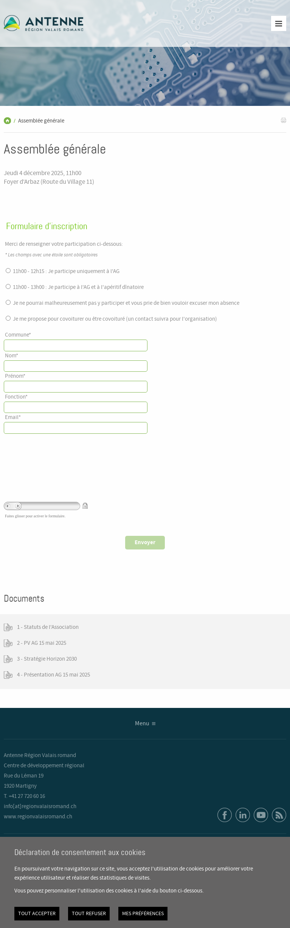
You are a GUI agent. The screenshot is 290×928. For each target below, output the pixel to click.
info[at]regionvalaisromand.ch (40, 806)
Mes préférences (143, 913)
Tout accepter (37, 913)
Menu (142, 724)
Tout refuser (89, 913)
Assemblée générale (41, 121)
